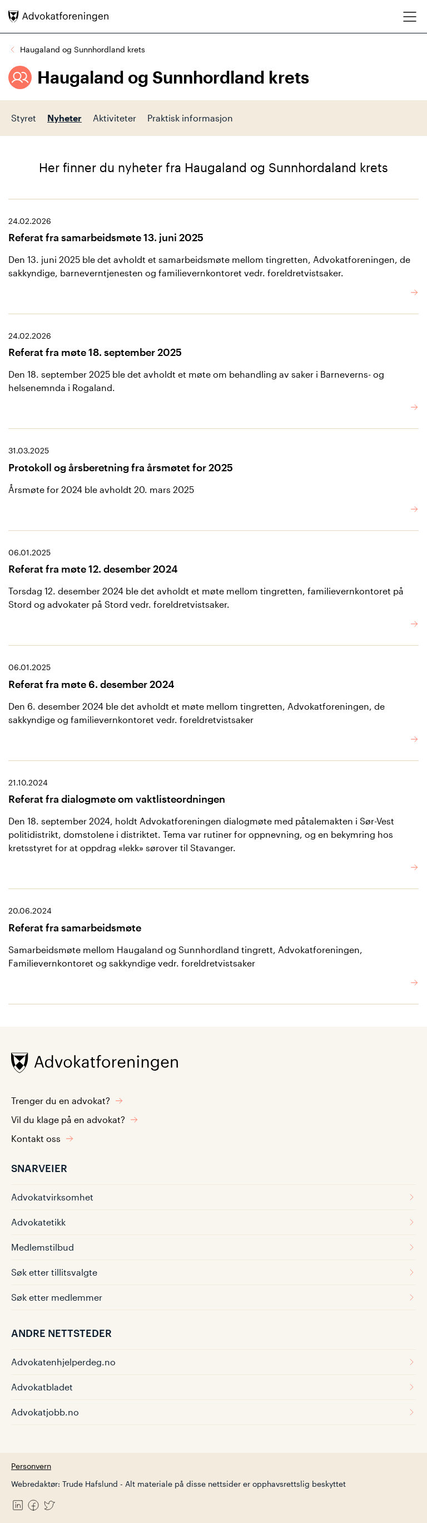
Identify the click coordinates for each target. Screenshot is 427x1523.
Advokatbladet (213, 1387)
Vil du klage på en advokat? (74, 1119)
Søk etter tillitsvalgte (213, 1272)
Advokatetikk (213, 1222)
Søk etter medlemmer (213, 1297)
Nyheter (64, 118)
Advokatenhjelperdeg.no (213, 1361)
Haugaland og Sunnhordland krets (82, 49)
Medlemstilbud (213, 1247)
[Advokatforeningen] (58, 16)
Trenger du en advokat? (67, 1100)
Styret (23, 118)
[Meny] (409, 16)
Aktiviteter (114, 118)
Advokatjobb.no (213, 1412)
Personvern (31, 1466)
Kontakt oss (42, 1138)
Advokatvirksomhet (213, 1197)
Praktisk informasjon (190, 118)
